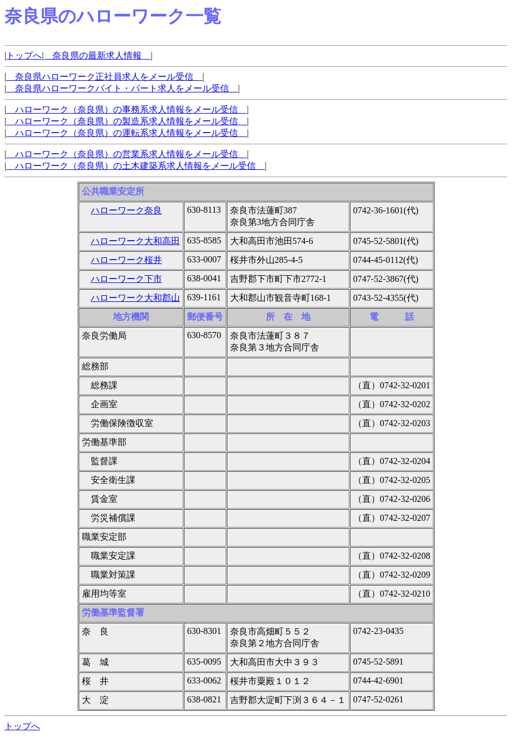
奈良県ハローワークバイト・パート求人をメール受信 (122, 88)
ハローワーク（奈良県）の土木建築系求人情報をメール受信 (135, 165)
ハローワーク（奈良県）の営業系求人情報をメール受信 (126, 154)
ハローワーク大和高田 (135, 241)
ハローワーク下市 (126, 279)
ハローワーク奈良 (126, 210)
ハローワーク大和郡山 (135, 297)
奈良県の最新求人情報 (96, 55)
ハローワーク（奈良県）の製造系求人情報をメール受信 (126, 121)
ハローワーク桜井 (126, 260)
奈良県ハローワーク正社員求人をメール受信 (104, 76)
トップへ (24, 55)
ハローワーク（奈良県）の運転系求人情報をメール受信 (126, 133)
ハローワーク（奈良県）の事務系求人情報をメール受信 (126, 109)
